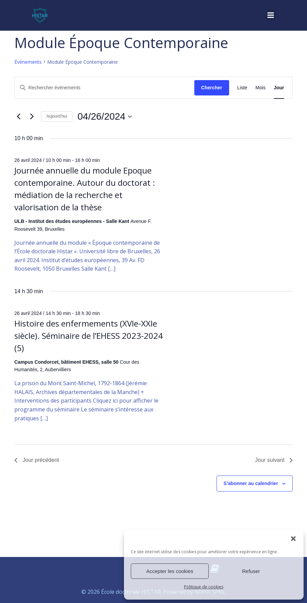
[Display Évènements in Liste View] (242, 88)
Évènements (28, 62)
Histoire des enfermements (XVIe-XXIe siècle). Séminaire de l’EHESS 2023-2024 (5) (88, 335)
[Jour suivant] (32, 116)
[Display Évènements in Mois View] (260, 88)
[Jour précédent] (18, 116)
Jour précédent (36, 460)
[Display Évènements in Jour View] (279, 88)
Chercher (211, 87)
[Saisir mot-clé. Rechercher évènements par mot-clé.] (104, 88)
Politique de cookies (203, 587)
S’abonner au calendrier (251, 483)
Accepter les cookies (169, 571)
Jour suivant (274, 460)
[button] (293, 538)
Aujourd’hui (56, 116)
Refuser (251, 571)
